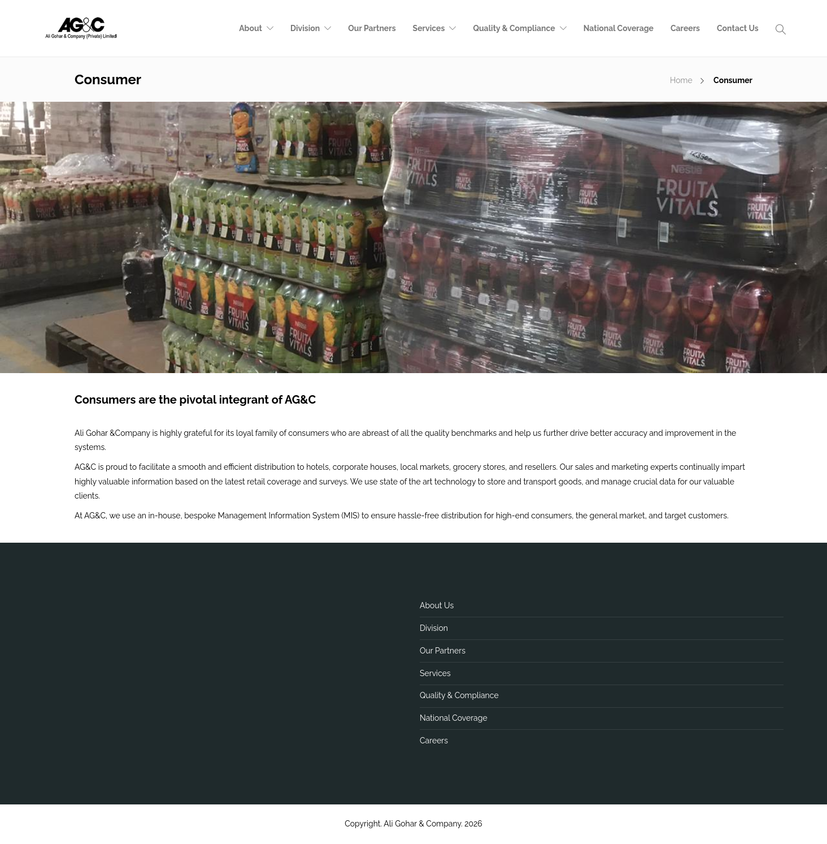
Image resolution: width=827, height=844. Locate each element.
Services (429, 28)
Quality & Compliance (514, 28)
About (250, 28)
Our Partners (371, 28)
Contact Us (738, 28)
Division (305, 28)
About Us (437, 605)
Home (681, 80)
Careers (685, 28)
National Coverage (619, 28)
